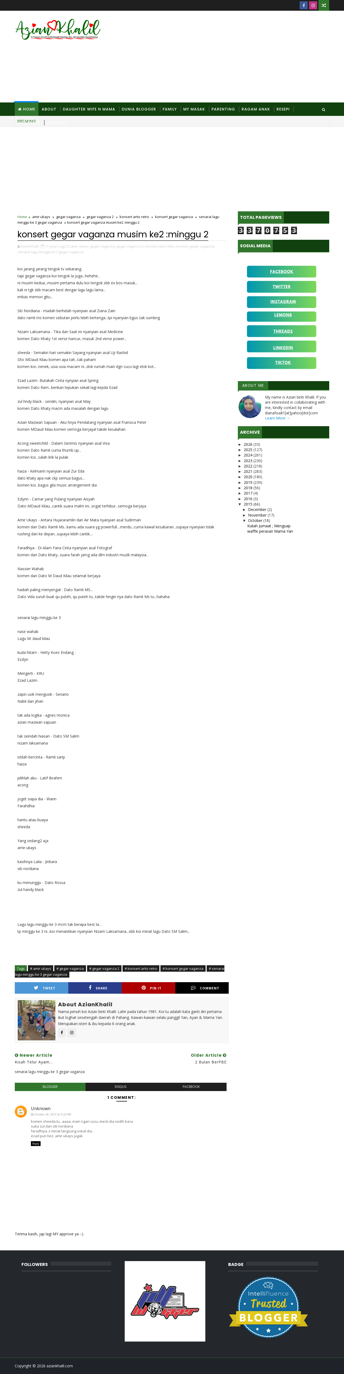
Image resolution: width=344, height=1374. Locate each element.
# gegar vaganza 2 (104, 968)
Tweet (44, 987)
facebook (191, 1086)
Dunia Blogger (139, 109)
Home (29, 109)
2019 (248, 482)
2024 (248, 455)
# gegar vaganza (70, 968)
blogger (50, 1086)
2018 (248, 487)
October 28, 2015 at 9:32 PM (52, 1114)
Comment (205, 987)
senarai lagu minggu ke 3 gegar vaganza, (50, 251)
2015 (248, 504)
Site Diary (29, 122)
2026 (248, 444)
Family (170, 109)
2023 (248, 460)
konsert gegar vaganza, (195, 246)
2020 (248, 476)
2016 (248, 498)
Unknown (41, 1108)
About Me (253, 385)
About (49, 109)
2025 (248, 449)
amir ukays (41, 216)
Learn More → (277, 418)
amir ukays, (80, 246)
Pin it (152, 987)
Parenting (223, 109)
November (258, 515)
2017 (248, 493)
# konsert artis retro (141, 968)
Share (98, 987)
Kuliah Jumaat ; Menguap (269, 525)
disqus (120, 1086)
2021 (248, 471)
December (257, 509)
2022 (248, 466)
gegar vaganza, (103, 246)
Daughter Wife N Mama (89, 109)
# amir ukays (40, 968)
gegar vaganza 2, (130, 246)
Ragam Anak (256, 109)
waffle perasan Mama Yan (270, 531)
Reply (35, 1143)
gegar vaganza (68, 216)
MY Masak (194, 109)
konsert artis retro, (160, 246)
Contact (57, 122)
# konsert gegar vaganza (183, 968)
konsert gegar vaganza (174, 216)
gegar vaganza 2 (100, 216)
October (255, 520)
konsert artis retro (134, 216)
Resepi (283, 109)
